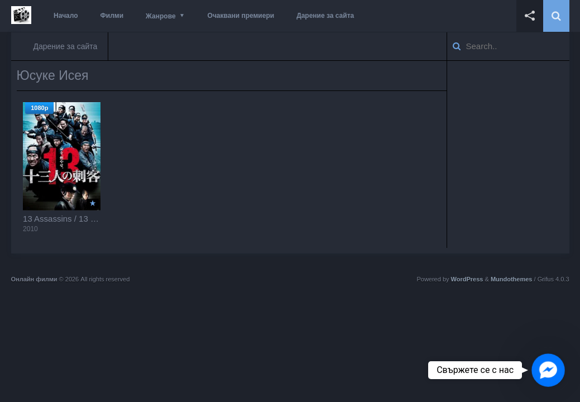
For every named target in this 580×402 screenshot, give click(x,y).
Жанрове (160, 16)
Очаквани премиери (241, 16)
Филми (112, 16)
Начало (66, 16)
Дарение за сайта (325, 16)
